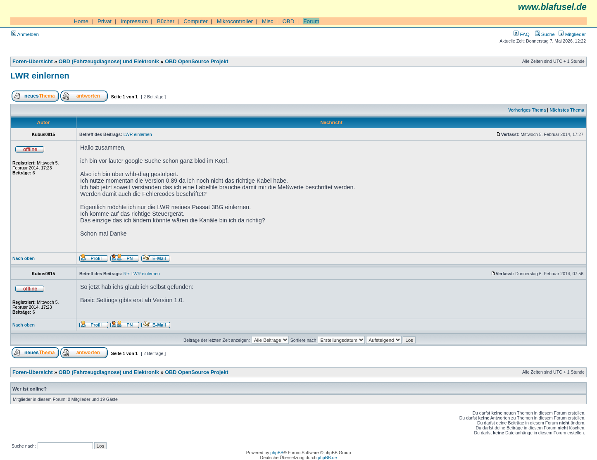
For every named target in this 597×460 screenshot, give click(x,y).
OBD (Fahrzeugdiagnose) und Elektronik (109, 61)
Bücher (165, 21)
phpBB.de (327, 457)
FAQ (521, 34)
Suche (545, 34)
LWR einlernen (39, 75)
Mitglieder (572, 34)
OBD (288, 21)
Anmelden (25, 34)
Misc (267, 21)
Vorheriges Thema (527, 109)
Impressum (134, 21)
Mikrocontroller (235, 21)
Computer (195, 21)
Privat (105, 21)
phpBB (276, 452)
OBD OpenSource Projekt (196, 61)
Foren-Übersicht (32, 61)
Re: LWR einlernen (142, 273)
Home (81, 21)
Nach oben (23, 258)
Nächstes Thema (566, 109)
